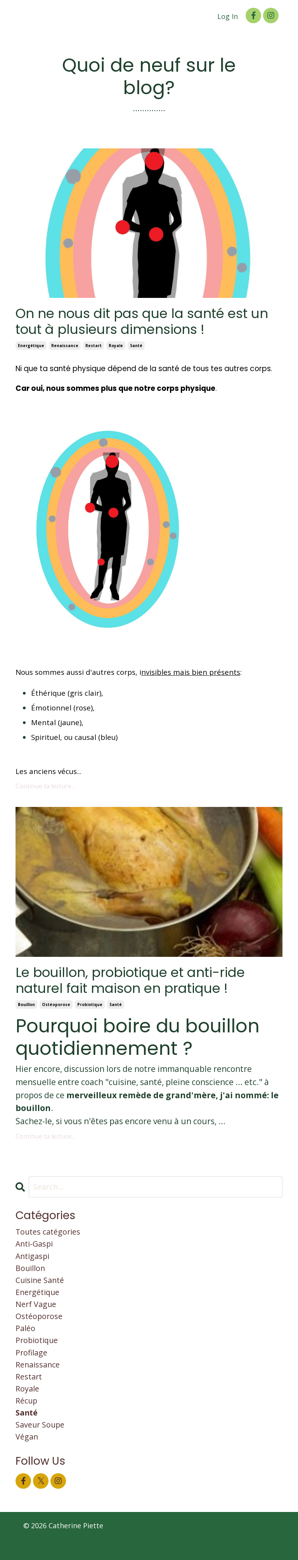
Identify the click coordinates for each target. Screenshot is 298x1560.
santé (136, 347)
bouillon (26, 1008)
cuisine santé (42, 1287)
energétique (31, 347)
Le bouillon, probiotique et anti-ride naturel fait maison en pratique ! (140, 983)
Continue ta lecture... (45, 788)
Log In (227, 16)
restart (93, 347)
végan (28, 1457)
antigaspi (34, 1261)
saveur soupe (42, 1443)
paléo (26, 1340)
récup (28, 1417)
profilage (33, 1365)
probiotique (89, 1008)
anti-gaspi (36, 1248)
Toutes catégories (50, 1235)
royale (116, 347)
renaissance (64, 347)
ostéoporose (56, 1008)
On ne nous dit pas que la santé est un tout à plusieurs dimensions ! (141, 322)
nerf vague (37, 1313)
